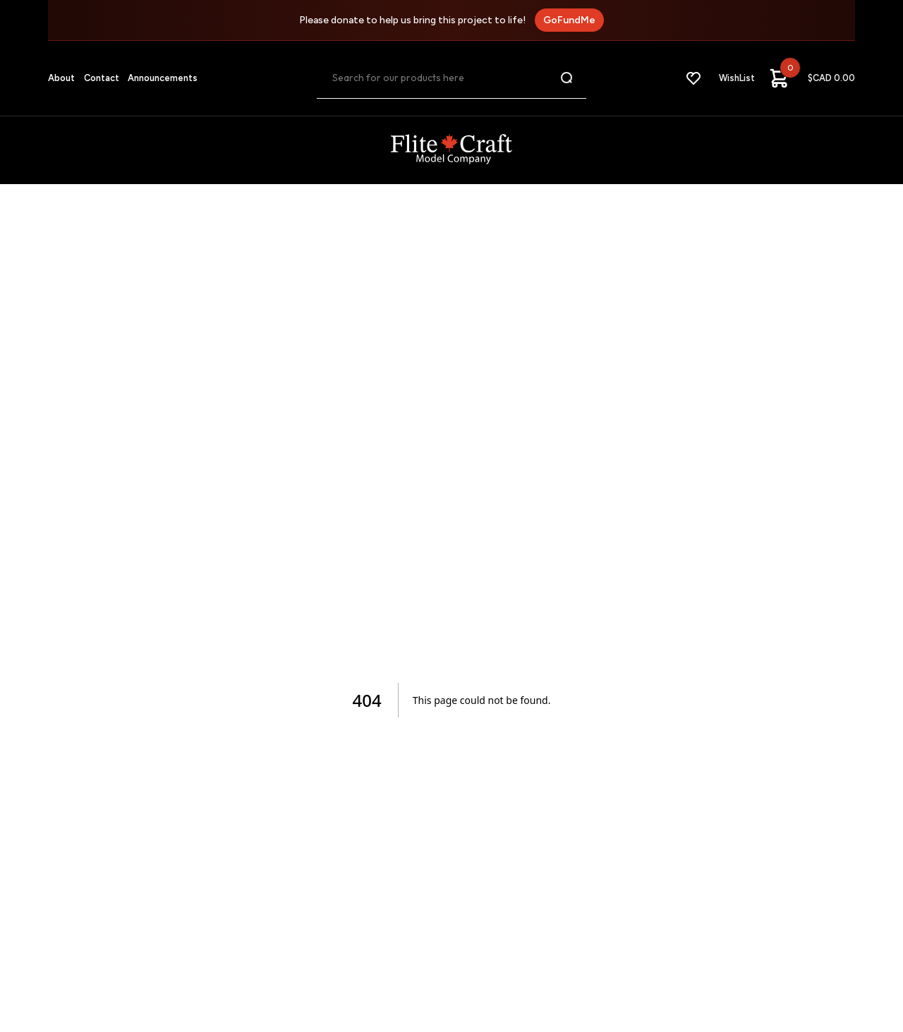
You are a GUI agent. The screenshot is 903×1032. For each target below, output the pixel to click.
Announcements (163, 78)
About (61, 78)
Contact (101, 78)
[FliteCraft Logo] (451, 150)
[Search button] (567, 78)
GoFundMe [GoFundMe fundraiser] (569, 20)
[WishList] (720, 78)
